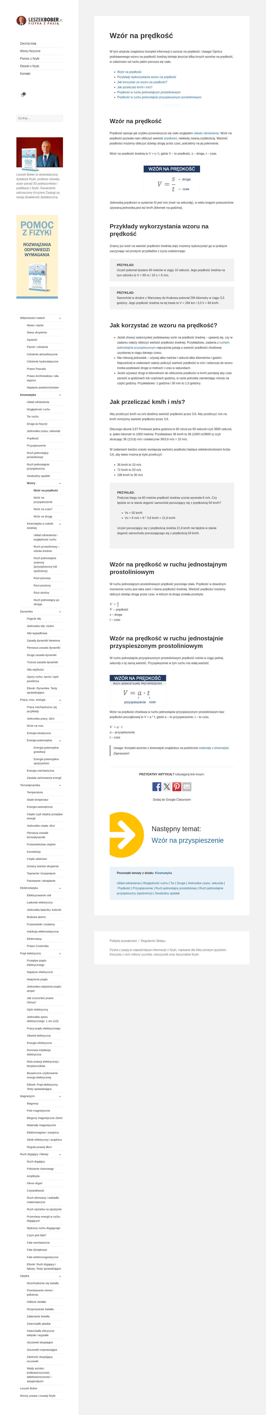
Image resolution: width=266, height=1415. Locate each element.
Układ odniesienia (38, 402)
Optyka (24, 1275)
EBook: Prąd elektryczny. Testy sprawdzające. (42, 1086)
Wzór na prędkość (46, 490)
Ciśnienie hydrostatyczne (42, 361)
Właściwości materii (32, 317)
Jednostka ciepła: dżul (41, 825)
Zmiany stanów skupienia (43, 866)
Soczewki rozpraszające (42, 1349)
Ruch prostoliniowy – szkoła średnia (47, 548)
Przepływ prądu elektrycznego (36, 962)
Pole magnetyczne (38, 1110)
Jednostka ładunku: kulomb (44, 909)
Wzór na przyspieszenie (43, 499)
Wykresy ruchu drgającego (43, 1228)
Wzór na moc (35, 725)
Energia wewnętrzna (40, 806)
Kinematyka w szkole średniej (40, 525)
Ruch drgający (36, 1161)
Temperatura (35, 792)
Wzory (31, 483)
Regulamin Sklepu (153, 940)
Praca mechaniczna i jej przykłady (42, 709)
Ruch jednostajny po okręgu (46, 602)
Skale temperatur (37, 799)
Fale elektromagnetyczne (43, 1257)
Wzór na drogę (43, 516)
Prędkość (33, 438)
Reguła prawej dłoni (39, 1147)
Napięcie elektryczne (40, 972)
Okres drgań (35, 1183)
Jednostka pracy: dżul (40, 718)
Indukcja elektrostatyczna (43, 931)
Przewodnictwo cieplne (41, 844)
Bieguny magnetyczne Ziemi (44, 1118)
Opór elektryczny (37, 1009)
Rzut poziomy (42, 585)
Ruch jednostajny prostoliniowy (38, 455)
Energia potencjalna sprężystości (46, 761)
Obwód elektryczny (39, 1035)
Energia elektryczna (39, 1042)
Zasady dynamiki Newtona (43, 640)
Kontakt (25, 73)
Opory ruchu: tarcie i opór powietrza (43, 679)
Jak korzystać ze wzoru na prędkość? (142, 82)
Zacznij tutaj (28, 43)
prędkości (170, 138)
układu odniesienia (206, 133)
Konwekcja (34, 851)
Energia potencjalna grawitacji (46, 750)
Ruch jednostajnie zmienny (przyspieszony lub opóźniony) (45, 564)
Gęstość (32, 339)
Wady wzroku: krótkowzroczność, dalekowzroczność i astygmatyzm (39, 1375)
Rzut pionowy (42, 578)
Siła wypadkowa (37, 633)
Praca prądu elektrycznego (44, 1028)
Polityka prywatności (123, 940)
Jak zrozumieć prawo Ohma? (40, 1000)
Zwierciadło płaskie (39, 1323)
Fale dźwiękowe (37, 1249)
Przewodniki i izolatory (41, 924)
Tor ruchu (33, 416)
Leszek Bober (29, 1388)
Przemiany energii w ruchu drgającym (43, 1218)
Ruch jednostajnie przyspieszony (38, 466)
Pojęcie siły (34, 618)
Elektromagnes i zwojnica (43, 1132)
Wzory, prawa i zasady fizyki (37, 1395)
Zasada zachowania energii (44, 777)
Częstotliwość (35, 1190)
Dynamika (26, 611)
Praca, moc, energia (32, 699)
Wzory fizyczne (30, 51)
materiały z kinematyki (213, 748)
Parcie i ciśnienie (37, 346)
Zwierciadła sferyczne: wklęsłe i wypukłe (41, 1333)
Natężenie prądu (37, 979)
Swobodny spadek (38, 475)
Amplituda (33, 1176)
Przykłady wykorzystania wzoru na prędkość (146, 77)
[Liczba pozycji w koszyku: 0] (22, 95)
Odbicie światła (36, 1301)
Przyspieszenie (36, 445)
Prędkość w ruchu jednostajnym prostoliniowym (149, 92)
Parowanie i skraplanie (41, 880)
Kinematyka (28, 394)
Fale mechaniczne (38, 1242)
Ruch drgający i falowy (34, 1154)
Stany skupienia (37, 332)
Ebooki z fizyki (29, 66)
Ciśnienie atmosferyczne (42, 354)
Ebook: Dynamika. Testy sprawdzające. (42, 690)
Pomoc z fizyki (29, 58)
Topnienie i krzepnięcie (41, 873)
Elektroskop (34, 938)
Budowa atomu (36, 917)
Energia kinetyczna (39, 733)
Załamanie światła (38, 1316)
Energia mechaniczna (40, 770)
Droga (181, 883)
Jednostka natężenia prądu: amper (44, 988)
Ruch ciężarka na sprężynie (44, 1209)
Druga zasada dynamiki (42, 655)
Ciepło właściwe (37, 858)
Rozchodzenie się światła (43, 1283)
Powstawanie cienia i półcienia (40, 1292)
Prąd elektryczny (30, 953)
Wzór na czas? (43, 509)
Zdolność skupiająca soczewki (40, 1359)
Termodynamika (30, 785)
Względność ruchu (38, 409)
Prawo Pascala (36, 368)
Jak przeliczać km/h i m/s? (135, 87)
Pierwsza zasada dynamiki (43, 647)
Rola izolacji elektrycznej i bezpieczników (43, 1063)
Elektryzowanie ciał (39, 895)
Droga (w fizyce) (37, 423)
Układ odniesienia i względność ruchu (45, 537)
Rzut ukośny (41, 592)
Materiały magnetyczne (41, 1125)
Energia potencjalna (39, 740)
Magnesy (32, 1103)
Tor (172, 883)
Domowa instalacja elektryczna (39, 1052)
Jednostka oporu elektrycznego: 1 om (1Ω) (43, 1019)
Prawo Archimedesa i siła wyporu (43, 378)
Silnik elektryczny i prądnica (44, 1139)
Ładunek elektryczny (40, 902)
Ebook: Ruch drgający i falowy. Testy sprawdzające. (44, 1266)
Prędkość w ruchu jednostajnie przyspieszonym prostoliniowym (159, 97)
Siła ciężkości (35, 669)
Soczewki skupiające (40, 1342)
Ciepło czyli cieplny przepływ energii (45, 816)
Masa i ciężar (35, 325)
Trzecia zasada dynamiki (42, 662)
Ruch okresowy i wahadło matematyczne (43, 1200)
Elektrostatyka (29, 887)
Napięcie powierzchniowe (43, 387)
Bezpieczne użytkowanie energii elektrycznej (42, 1075)
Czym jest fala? (36, 1235)
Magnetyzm (27, 1096)
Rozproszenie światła (40, 1309)
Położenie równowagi (40, 1168)
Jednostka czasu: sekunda (43, 431)
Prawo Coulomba (38, 946)
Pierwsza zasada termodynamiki (37, 835)
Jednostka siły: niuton (40, 626)
